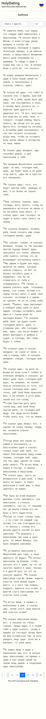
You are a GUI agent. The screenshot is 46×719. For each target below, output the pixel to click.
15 (28, 679)
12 (12, 679)
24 (41, 679)
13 (17, 679)
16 (33, 679)
